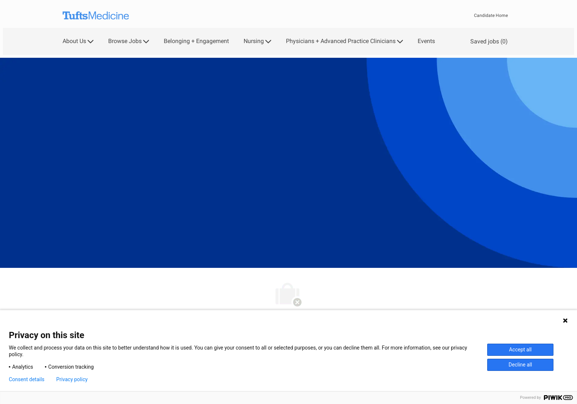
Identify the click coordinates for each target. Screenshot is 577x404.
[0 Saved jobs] (487, 41)
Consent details (27, 379)
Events (426, 41)
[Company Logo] (96, 15)
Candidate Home (491, 15)
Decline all (520, 365)
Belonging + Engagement (196, 41)
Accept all (520, 349)
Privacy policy (72, 379)
